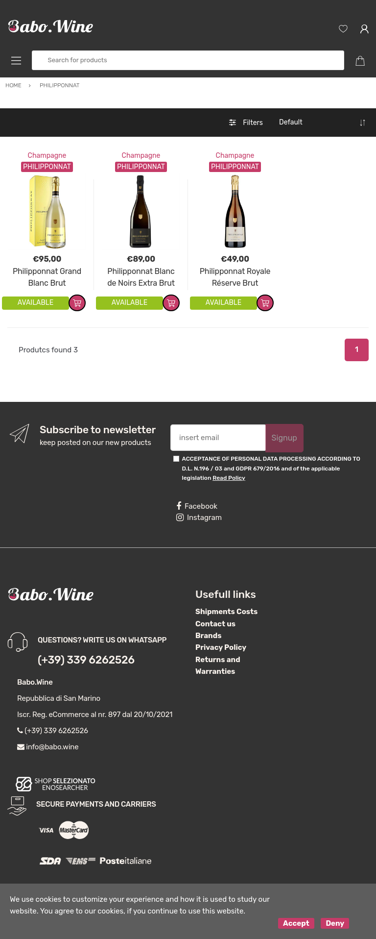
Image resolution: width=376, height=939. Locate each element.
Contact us (215, 623)
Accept (296, 923)
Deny (335, 923)
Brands (208, 635)
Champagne (47, 155)
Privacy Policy (220, 647)
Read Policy (228, 477)
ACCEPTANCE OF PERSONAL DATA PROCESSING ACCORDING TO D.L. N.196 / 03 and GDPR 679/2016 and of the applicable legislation (271, 468)
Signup (284, 438)
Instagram (199, 517)
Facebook (196, 506)
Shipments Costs (226, 611)
